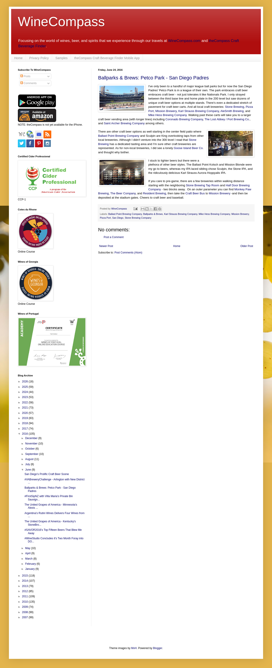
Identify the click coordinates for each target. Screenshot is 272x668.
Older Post (246, 246)
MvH (134, 648)
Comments (28, 83)
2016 (25, 433)
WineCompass (61, 21)
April (28, 553)
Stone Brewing (234, 106)
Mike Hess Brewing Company (167, 115)
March (29, 558)
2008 (25, 612)
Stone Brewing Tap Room (202, 185)
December (31, 438)
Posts (25, 76)
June (28, 469)
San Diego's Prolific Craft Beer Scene (47, 474)
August (29, 459)
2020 (25, 413)
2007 (25, 617)
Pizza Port (105, 217)
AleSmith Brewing (232, 111)
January (30, 568)
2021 (25, 407)
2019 (25, 418)
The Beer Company (123, 193)
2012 (25, 591)
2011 (25, 596)
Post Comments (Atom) (128, 252)
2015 (25, 575)
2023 (25, 397)
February (31, 563)
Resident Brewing (154, 193)
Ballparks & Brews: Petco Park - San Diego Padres (153, 78)
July (28, 464)
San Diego (117, 217)
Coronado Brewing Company (184, 119)
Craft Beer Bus (195, 193)
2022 (25, 402)
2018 (25, 423)
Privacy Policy (39, 58)
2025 (25, 386)
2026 (25, 381)
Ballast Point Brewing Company (118, 135)
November (31, 443)
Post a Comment (114, 237)
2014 (25, 580)
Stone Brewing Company (138, 217)
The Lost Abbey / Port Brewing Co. (226, 119)
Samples (62, 58)
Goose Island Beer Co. (188, 148)
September (32, 454)
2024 (25, 392)
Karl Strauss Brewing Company (198, 111)
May (28, 548)
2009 (25, 606)
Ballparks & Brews (153, 214)
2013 (25, 586)
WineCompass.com (184, 41)
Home (18, 58)
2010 (25, 601)
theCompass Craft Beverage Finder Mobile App (107, 58)
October (30, 448)
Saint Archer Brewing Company (124, 123)
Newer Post (106, 246)
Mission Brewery (166, 111)
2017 (25, 428)
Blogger (157, 648)
